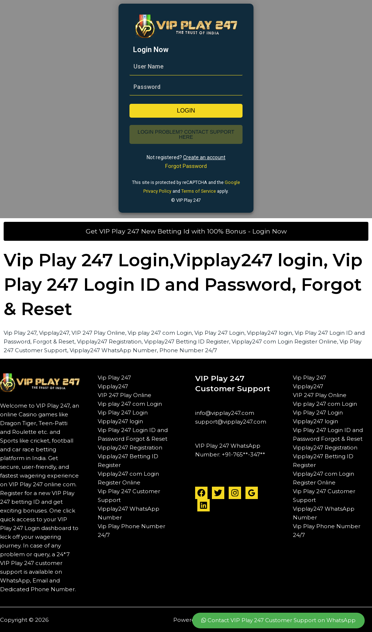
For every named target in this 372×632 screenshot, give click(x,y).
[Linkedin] (203, 504)
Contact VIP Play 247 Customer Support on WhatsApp (277, 620)
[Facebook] (201, 492)
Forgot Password (186, 166)
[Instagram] (235, 492)
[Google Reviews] (251, 492)
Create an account (204, 157)
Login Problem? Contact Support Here (185, 134)
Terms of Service (198, 190)
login (186, 110)
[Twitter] (218, 492)
